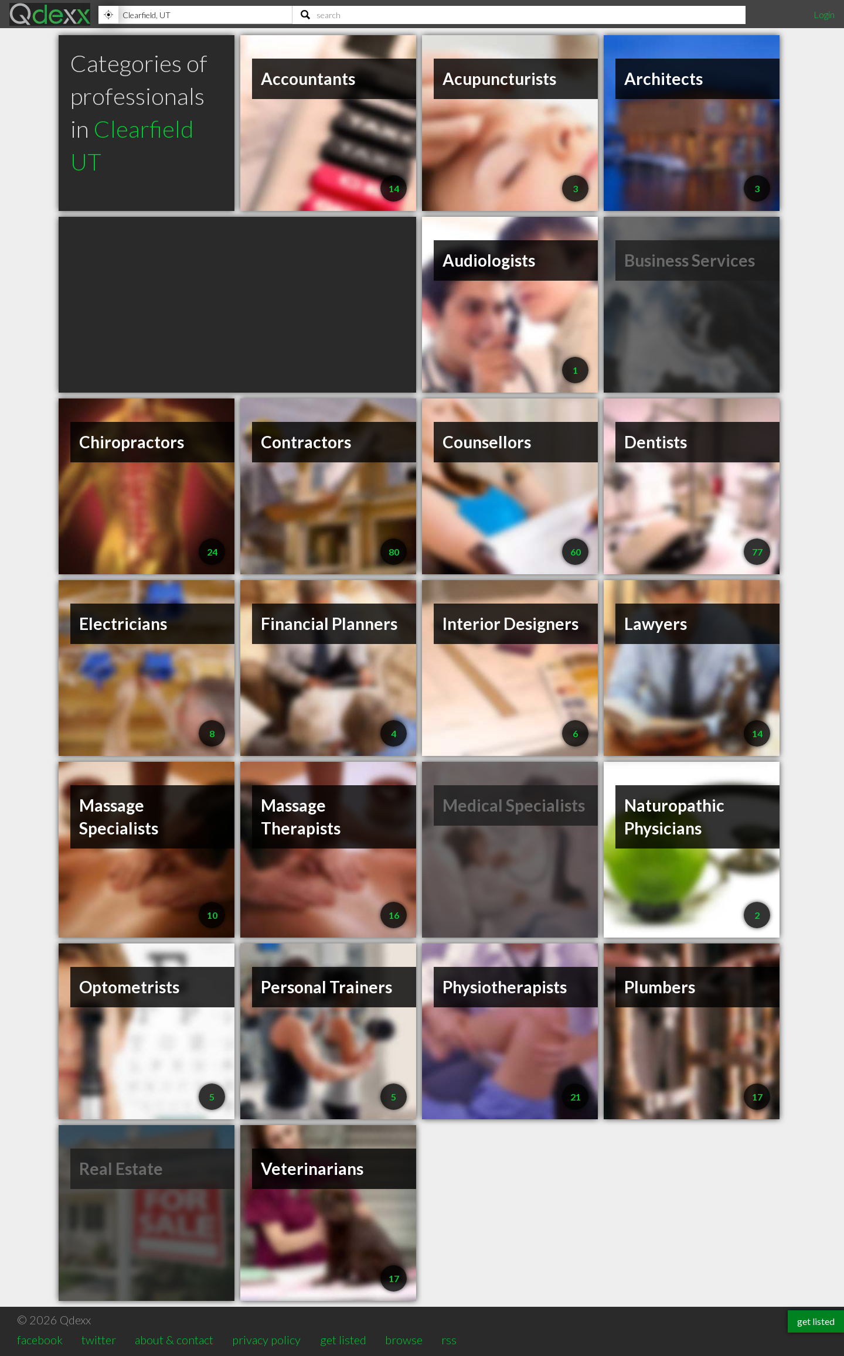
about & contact (174, 1340)
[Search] (519, 14)
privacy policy (266, 1340)
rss (449, 1340)
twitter (98, 1340)
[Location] (195, 14)
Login (824, 14)
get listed (343, 1340)
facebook (40, 1340)
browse (404, 1340)
